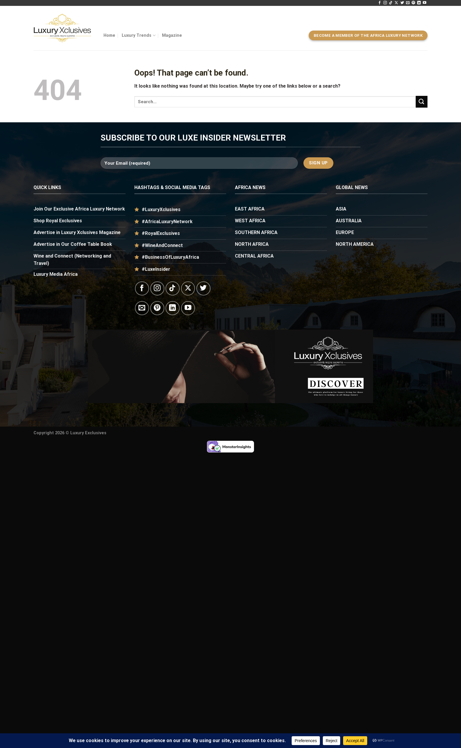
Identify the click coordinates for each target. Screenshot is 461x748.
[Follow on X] (396, 3)
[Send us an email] (408, 3)
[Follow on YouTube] (424, 3)
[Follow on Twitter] (402, 3)
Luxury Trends (138, 35)
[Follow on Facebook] (379, 3)
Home (109, 35)
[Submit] (421, 101)
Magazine (172, 35)
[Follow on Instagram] (385, 3)
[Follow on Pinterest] (413, 3)
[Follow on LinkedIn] (419, 3)
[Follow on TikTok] (390, 3)
